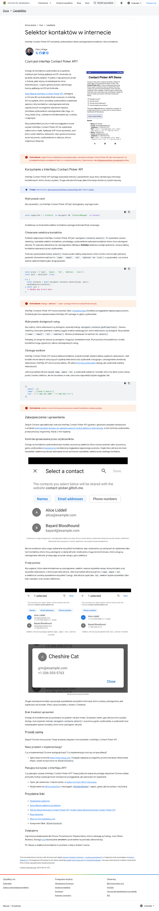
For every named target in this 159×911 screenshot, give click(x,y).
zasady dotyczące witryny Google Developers (83, 860)
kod (43, 839)
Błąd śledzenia (36, 814)
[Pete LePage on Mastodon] (43, 54)
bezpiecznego (79, 311)
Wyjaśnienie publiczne (40, 801)
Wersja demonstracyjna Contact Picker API (49, 810)
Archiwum (59, 891)
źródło (91, 189)
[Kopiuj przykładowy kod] (129, 212)
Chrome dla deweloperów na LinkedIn (122, 891)
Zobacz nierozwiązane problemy (16, 887)
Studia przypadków (64, 3)
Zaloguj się (151, 3)
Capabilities (19, 10)
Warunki (6, 906)
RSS (108, 895)
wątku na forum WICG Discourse (81, 782)
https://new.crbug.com (60, 758)
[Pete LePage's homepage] (47, 54)
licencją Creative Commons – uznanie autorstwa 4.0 (82, 857)
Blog (79, 3)
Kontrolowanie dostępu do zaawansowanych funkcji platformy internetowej (69, 428)
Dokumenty (43, 3)
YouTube (110, 887)
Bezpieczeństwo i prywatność (111, 160)
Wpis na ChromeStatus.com (42, 819)
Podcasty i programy (63, 895)
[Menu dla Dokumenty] (51, 2)
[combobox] (104, 3)
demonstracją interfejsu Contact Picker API (64, 189)
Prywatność (16, 906)
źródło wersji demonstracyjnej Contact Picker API (92, 810)
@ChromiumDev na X (115, 883)
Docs (6, 10)
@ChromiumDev (52, 786)
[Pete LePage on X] (37, 54)
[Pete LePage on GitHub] (40, 54)
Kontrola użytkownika (86, 363)
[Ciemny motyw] (125, 212)
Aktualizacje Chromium (64, 883)
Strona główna (30, 25)
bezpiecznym (50, 448)
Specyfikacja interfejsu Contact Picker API (44, 94)
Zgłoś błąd (7, 883)
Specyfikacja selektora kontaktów (45, 805)
